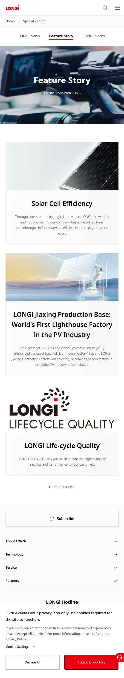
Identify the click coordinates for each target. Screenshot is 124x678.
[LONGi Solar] (12, 8)
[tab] (29, 36)
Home (10, 21)
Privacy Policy (16, 639)
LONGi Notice (94, 36)
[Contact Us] (119, 657)
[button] (105, 8)
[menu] (118, 7)
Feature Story (61, 36)
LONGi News (29, 36)
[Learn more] (62, 193)
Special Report (34, 21)
